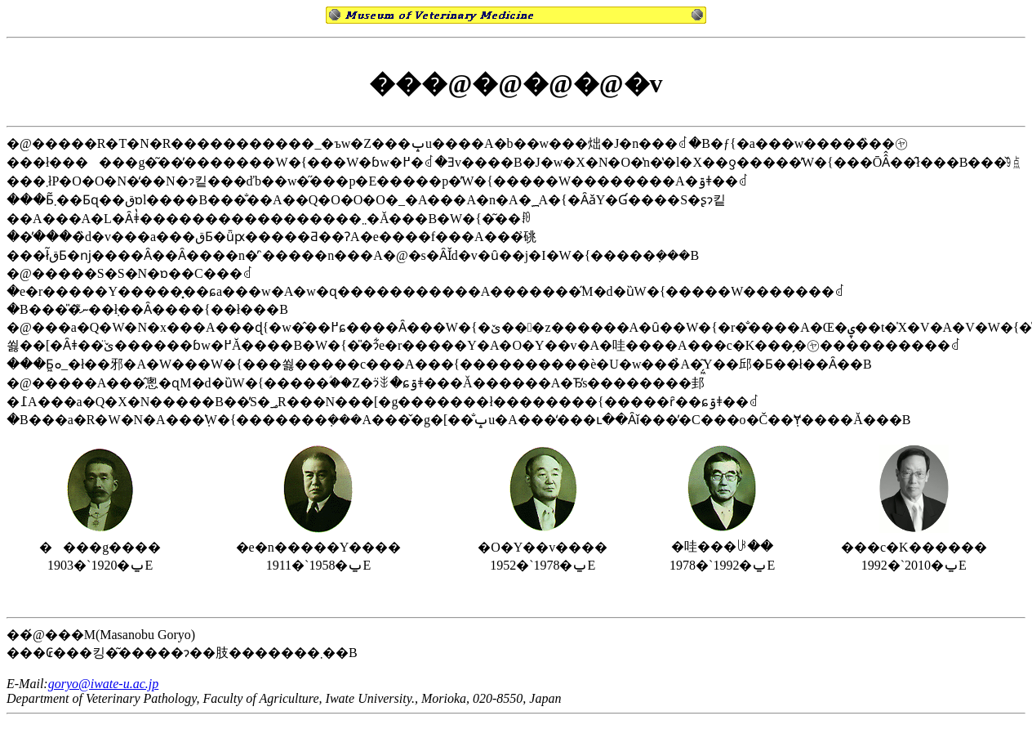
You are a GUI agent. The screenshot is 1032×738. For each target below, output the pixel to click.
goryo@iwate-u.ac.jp (103, 684)
